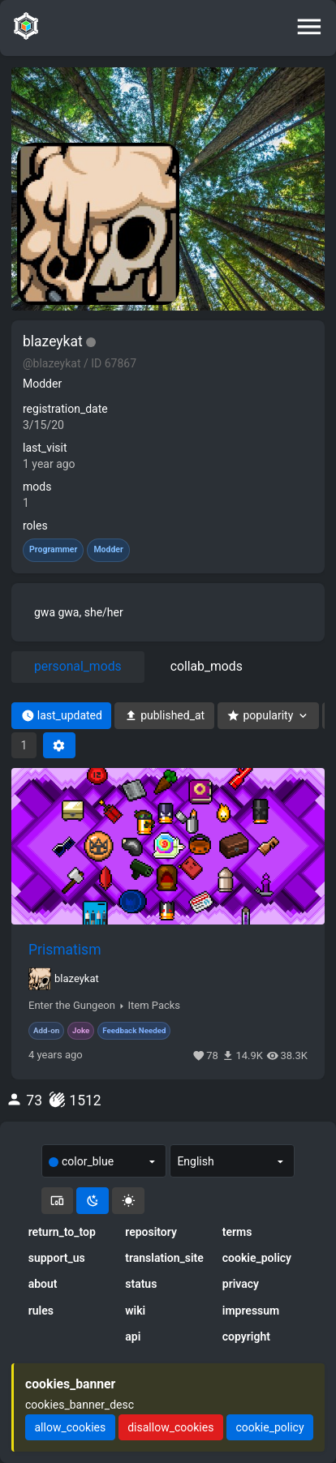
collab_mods (206, 666)
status (141, 1283)
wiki (135, 1310)
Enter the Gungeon (71, 1005)
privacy (240, 1283)
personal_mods (78, 666)
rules (41, 1310)
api (132, 1336)
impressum (251, 1310)
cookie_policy (256, 1257)
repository (151, 1231)
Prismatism (64, 950)
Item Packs (153, 1005)
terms (237, 1231)
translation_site (164, 1257)
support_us (56, 1257)
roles (35, 525)
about (43, 1283)
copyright (246, 1336)
